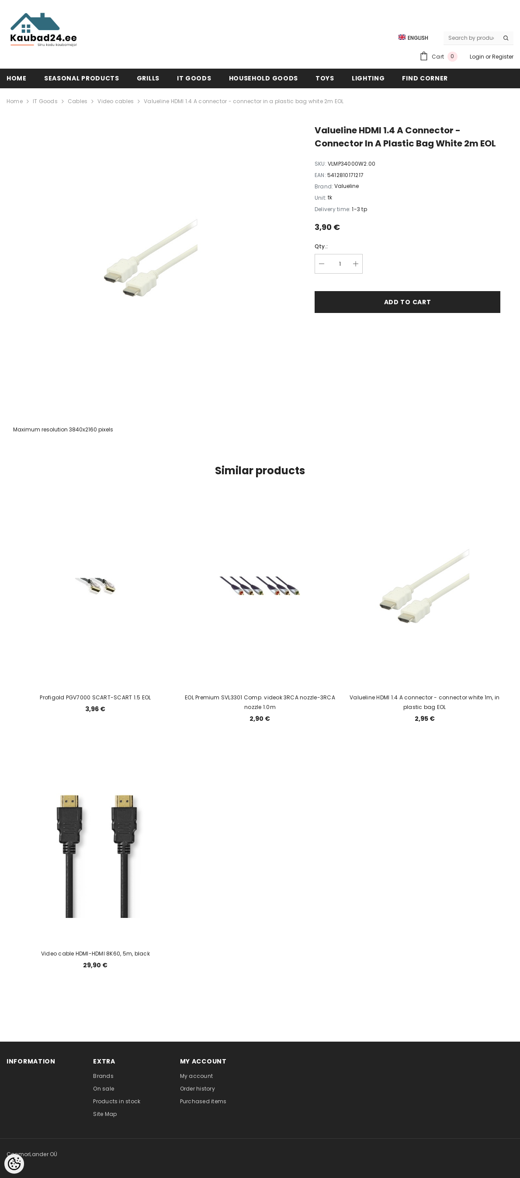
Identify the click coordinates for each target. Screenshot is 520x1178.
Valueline (346, 186)
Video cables (115, 101)
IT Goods (45, 101)
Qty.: (321, 246)
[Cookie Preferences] (14, 1164)
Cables (77, 101)
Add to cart (407, 302)
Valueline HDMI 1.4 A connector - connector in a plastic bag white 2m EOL (243, 101)
